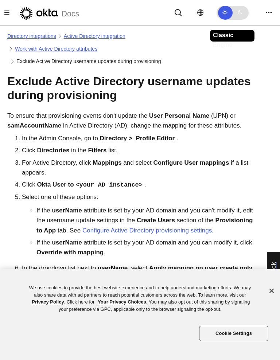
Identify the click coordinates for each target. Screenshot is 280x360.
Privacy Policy (48, 302)
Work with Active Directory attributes (56, 49)
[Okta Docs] (48, 12)
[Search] (178, 12)
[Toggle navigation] (269, 12)
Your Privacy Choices (122, 302)
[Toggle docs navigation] (7, 12)
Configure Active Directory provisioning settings (147, 230)
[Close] (272, 291)
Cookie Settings (233, 333)
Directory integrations (31, 36)
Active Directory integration (94, 36)
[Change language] (200, 12)
